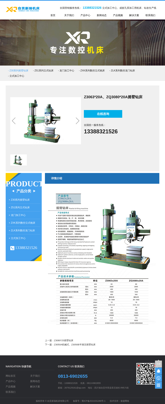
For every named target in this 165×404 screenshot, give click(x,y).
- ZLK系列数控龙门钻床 (122, 70)
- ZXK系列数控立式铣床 (92, 70)
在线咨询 (103, 114)
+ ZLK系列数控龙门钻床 (22, 230)
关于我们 (35, 376)
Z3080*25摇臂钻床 (63, 340)
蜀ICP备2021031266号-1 (94, 401)
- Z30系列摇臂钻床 (18, 70)
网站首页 (10, 376)
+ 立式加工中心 (17, 238)
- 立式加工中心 (16, 76)
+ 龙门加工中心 (17, 215)
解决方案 (35, 386)
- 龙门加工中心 (66, 70)
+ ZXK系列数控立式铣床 (22, 222)
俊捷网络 (125, 401)
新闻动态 (35, 381)
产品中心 (10, 381)
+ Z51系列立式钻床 (19, 207)
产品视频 (10, 386)
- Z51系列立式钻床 (43, 70)
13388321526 (101, 131)
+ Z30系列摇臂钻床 (19, 199)
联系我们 (10, 392)
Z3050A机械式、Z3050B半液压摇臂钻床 (75, 344)
